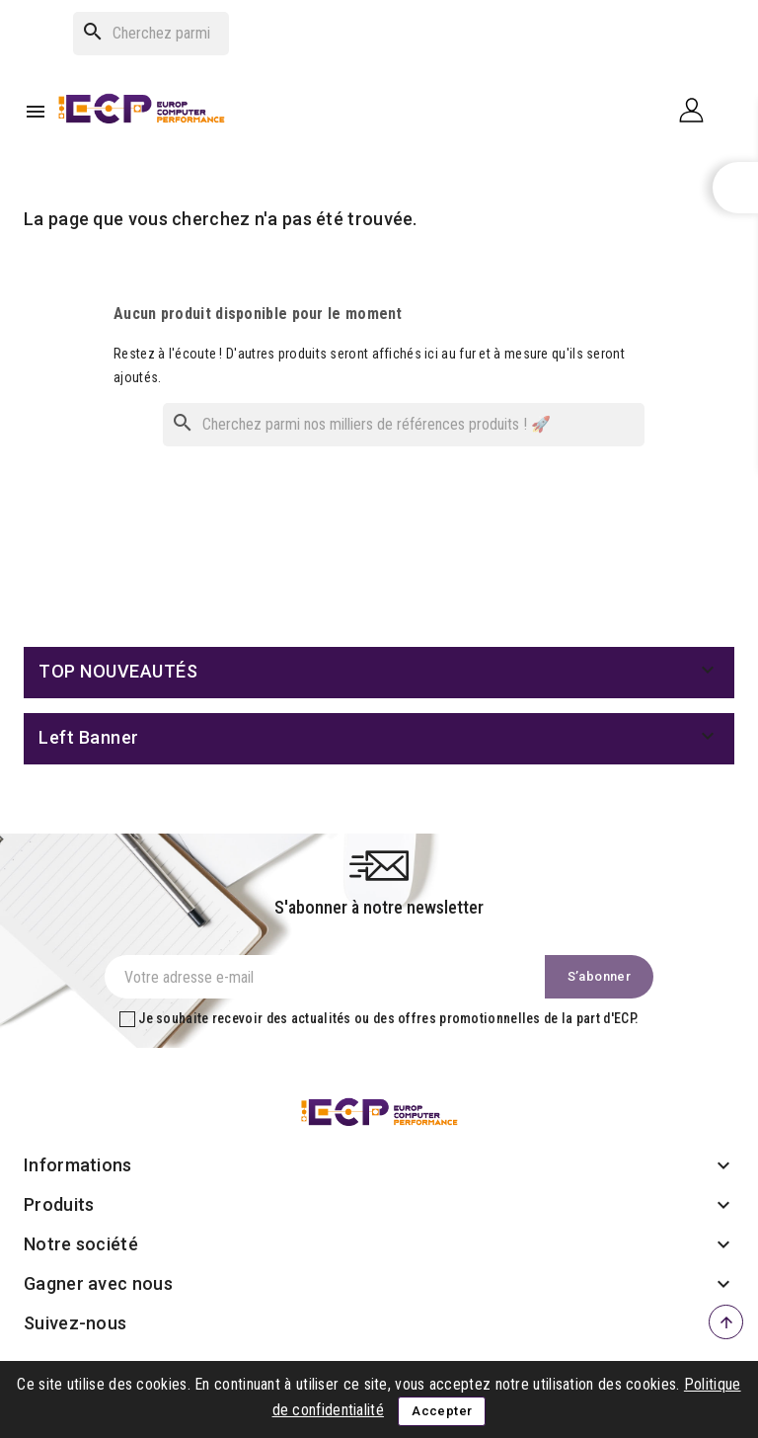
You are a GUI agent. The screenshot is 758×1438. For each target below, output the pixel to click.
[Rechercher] (151, 33)
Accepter (442, 1410)
